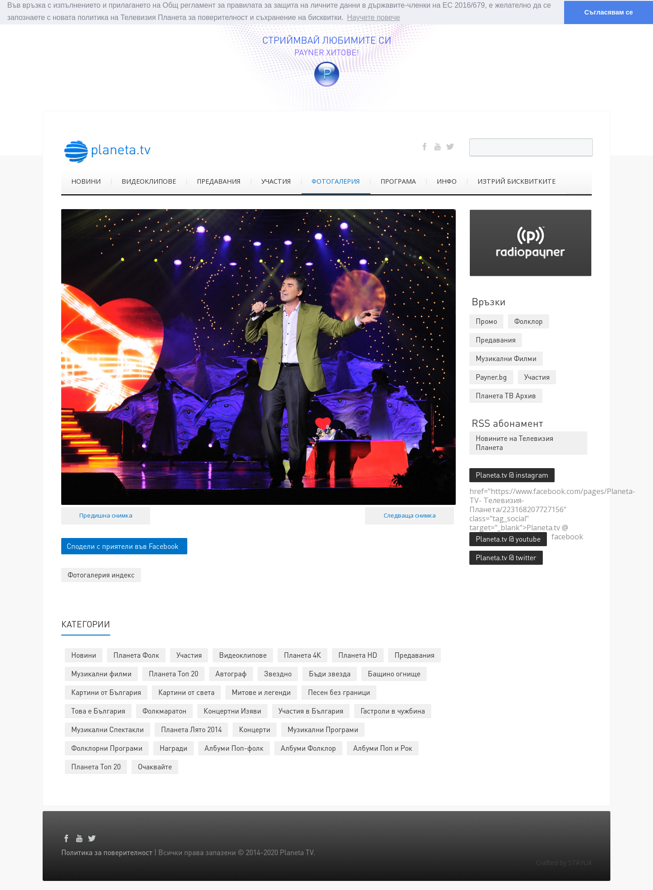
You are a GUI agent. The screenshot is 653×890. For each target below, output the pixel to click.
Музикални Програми (323, 729)
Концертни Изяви (232, 710)
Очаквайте (155, 766)
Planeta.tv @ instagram (512, 474)
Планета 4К (302, 655)
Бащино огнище (394, 673)
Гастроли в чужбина (393, 710)
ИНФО (447, 180)
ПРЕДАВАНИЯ (218, 180)
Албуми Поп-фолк (234, 748)
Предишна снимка (105, 515)
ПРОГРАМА (398, 180)
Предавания (414, 655)
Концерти (254, 729)
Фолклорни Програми (106, 748)
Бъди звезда (330, 673)
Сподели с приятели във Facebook (123, 546)
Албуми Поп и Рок (382, 748)
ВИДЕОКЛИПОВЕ (149, 180)
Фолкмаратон (164, 710)
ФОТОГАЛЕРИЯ (336, 180)
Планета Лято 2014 (191, 729)
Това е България (98, 710)
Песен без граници (339, 692)
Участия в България (310, 710)
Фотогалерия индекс (101, 574)
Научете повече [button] (373, 17)
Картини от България (106, 692)
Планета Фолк (136, 655)
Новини (83, 655)
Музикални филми (101, 673)
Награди (173, 748)
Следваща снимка (410, 515)
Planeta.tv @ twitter (506, 557)
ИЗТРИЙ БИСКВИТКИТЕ (517, 180)
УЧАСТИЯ (276, 180)
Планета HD (357, 655)
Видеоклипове (243, 655)
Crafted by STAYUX (564, 862)
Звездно (278, 673)
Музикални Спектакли (107, 729)
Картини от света (186, 692)
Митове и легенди (261, 692)
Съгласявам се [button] (608, 12)
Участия (189, 655)
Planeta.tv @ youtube (508, 538)
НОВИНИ (86, 180)
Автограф (231, 673)
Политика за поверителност (106, 852)
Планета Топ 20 (173, 673)
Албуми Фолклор (308, 748)
